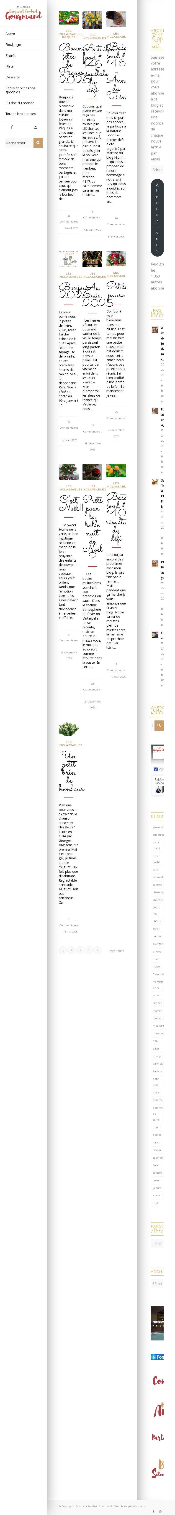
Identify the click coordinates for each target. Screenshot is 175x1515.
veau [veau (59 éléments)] (156, 1180)
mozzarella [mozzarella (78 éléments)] (158, 1025)
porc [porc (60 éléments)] (156, 1127)
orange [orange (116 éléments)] (157, 1056)
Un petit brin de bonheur (71, 772)
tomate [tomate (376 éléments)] (157, 1172)
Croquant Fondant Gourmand (94, 1504)
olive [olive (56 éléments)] (156, 1048)
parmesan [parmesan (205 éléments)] (158, 1063)
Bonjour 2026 (74, 291)
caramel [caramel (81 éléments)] (158, 877)
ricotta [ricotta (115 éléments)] (157, 1150)
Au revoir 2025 (97, 296)
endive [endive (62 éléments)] (157, 951)
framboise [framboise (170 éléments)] (158, 974)
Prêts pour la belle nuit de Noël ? (92, 529)
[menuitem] (24, 34)
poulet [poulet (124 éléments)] (157, 1134)
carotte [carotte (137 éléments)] (157, 884)
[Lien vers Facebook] (12, 127)
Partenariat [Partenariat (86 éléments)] (158, 1071)
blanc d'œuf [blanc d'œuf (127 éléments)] (156, 845)
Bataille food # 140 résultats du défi (122, 518)
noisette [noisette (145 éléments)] (158, 1033)
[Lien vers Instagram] (35, 127)
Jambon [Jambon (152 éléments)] (157, 1003)
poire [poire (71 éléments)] (156, 1092)
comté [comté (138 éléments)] (157, 936)
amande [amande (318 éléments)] (158, 827)
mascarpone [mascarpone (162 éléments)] (158, 1018)
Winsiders (139, 1504)
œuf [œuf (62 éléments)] (155, 1203)
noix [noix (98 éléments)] (155, 1040)
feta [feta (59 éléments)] (155, 959)
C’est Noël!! (71, 504)
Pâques (68, 37)
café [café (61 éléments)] (155, 869)
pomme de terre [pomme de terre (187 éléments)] (158, 1113)
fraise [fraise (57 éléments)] (156, 966)
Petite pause (117, 290)
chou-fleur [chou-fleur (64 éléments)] (156, 910)
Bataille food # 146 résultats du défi (98, 70)
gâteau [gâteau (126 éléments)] (157, 995)
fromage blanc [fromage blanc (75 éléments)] (158, 984)
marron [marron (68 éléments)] (157, 1010)
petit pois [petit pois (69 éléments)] (156, 1081)
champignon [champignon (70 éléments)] (158, 892)
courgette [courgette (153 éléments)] (158, 943)
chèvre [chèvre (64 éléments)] (157, 921)
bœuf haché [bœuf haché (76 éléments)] (156, 859)
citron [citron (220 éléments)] (156, 928)
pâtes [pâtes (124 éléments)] (156, 1142)
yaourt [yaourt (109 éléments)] (157, 1188)
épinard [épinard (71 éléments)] (157, 1195)
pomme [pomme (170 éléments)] (158, 1100)
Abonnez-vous (157, 217)
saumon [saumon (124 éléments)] (158, 1157)
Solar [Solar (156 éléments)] (156, 1165)
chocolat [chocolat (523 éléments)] (158, 900)
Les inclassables (70, 32)
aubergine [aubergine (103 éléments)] (158, 834)
